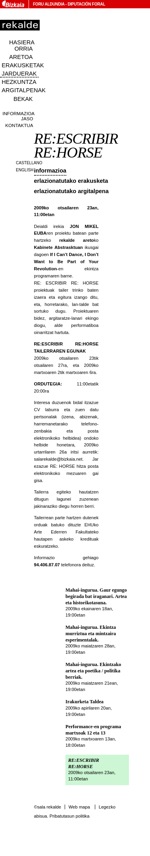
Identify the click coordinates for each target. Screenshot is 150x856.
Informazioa (50, 170)
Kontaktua (19, 125)
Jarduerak (19, 73)
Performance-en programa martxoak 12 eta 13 (93, 730)
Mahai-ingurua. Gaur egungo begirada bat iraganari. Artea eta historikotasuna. (96, 596)
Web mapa (79, 807)
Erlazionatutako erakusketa (71, 181)
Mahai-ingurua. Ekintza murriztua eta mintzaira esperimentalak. (90, 633)
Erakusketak (23, 65)
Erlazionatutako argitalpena (71, 191)
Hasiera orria (22, 45)
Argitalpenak (23, 90)
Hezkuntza (19, 82)
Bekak (23, 99)
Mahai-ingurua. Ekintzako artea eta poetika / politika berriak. (93, 670)
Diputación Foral (86, 4)
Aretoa (21, 57)
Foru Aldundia (48, 4)
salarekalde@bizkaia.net (58, 459)
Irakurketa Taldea (84, 701)
